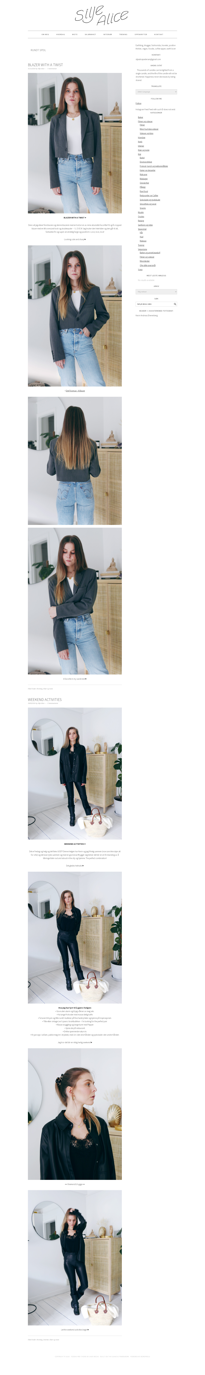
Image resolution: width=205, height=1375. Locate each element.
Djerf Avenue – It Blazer (75, 390)
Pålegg (142, 187)
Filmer (142, 125)
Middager (144, 178)
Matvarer (143, 174)
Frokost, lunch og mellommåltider (154, 166)
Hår (141, 232)
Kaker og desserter (147, 170)
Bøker (140, 117)
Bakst (142, 157)
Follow (138, 103)
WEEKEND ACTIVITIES (45, 699)
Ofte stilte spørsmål (148, 265)
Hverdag (40, 689)
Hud (141, 236)
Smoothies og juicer (148, 204)
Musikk (141, 212)
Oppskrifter (144, 183)
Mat (139, 154)
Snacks (143, 208)
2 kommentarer (52, 703)
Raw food (144, 191)
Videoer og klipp (146, 133)
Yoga (140, 269)
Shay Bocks (94, 1356)
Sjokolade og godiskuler (150, 199)
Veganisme (142, 249)
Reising (141, 220)
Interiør (46, 1340)
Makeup (143, 241)
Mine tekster (145, 261)
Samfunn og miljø (145, 225)
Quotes (141, 216)
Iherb (140, 141)
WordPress (145, 1356)
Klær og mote (48, 689)
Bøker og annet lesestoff (150, 252)
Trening (141, 245)
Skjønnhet (142, 229)
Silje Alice (102, 14)
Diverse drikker (146, 162)
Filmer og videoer (145, 121)
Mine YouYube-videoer (149, 129)
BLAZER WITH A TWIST (45, 64)
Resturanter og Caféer (149, 195)
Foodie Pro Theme (78, 1356)
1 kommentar (52, 69)
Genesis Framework (120, 1356)
